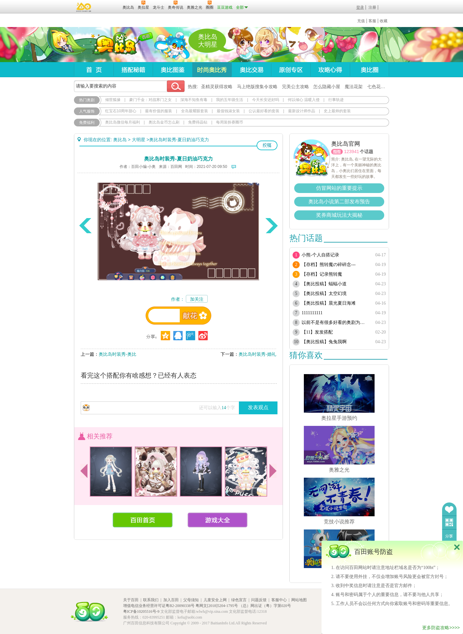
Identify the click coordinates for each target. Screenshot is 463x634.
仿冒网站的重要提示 (339, 188)
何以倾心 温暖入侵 (304, 99)
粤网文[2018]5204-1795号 (216, 605)
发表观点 (258, 407)
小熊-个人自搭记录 (320, 255)
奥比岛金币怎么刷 (164, 122)
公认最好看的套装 (264, 111)
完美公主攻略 (295, 86)
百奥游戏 (84, 7)
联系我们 (151, 600)
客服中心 (279, 600)
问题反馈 (259, 600)
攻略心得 (330, 69)
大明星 (138, 139)
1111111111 (312, 312)
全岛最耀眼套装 (194, 111)
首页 (93, 69)
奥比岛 (114, 44)
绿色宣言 (239, 600)
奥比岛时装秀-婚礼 (257, 354)
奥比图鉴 (172, 69)
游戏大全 (217, 520)
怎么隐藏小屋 (326, 86)
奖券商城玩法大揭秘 (339, 215)
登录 (360, 7)
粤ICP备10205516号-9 (141, 611)
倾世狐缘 (113, 99)
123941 (351, 151)
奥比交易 (251, 69)
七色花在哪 (378, 86)
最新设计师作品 (301, 111)
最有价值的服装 (158, 111)
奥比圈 (369, 69)
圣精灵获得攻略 (216, 86)
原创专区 (290, 69)
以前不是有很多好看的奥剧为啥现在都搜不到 (335, 322)
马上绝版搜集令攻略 (257, 86)
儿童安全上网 (215, 600)
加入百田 (171, 600)
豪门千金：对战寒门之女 (150, 99)
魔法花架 (354, 86)
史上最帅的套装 (337, 111)
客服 (372, 21)
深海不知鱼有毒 (193, 99)
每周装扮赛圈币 (229, 122)
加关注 (197, 299)
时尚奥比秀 (212, 69)
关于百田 (131, 600)
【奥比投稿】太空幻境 (324, 293)
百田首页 (142, 520)
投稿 (267, 145)
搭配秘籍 (133, 69)
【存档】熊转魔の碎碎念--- (329, 264)
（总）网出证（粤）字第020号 (265, 605)
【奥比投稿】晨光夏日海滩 (329, 303)
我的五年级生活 (229, 99)
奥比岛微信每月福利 (122, 122)
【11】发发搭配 (317, 332)
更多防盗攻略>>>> (441, 627)
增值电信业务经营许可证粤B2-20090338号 (159, 605)
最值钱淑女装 (228, 111)
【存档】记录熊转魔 (322, 274)
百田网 (108, 7)
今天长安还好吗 (265, 99)
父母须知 (191, 600)
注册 (372, 7)
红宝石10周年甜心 (120, 111)
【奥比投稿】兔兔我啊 (324, 341)
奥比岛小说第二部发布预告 (339, 201)
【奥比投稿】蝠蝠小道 (324, 283)
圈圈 (337, 151)
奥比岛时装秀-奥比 (117, 354)
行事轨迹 (336, 99)
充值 (361, 21)
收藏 (383, 21)
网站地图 (299, 600)
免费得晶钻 (197, 122)
